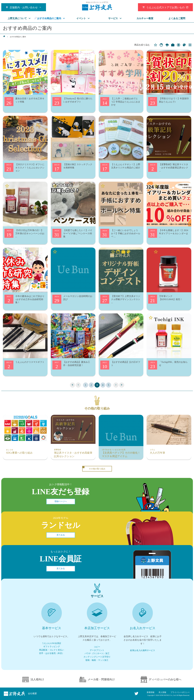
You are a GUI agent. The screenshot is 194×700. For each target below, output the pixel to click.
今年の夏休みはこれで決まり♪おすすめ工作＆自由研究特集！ (29, 299)
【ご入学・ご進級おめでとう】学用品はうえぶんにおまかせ (125, 101)
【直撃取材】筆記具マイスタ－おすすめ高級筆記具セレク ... (173, 167)
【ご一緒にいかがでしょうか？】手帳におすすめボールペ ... (125, 233)
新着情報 (150, 692)
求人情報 (162, 692)
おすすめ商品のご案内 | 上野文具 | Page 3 (97, 7)
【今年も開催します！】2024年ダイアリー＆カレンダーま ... (173, 233)
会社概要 (32, 693)
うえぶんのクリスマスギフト (29, 362)
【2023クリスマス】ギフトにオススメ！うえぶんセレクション (29, 167)
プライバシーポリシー (180, 692)
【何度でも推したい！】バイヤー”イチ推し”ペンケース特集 (77, 233)
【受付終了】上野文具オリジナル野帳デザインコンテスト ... (125, 299)
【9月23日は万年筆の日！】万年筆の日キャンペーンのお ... (29, 233)
